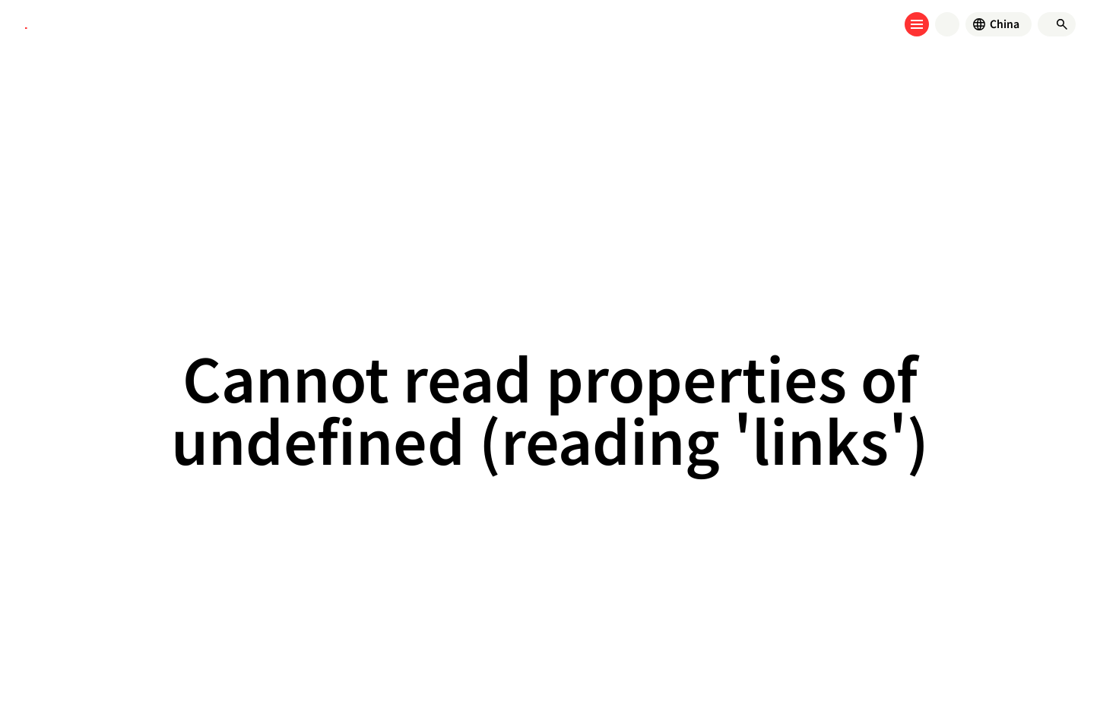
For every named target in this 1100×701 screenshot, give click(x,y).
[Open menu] (917, 24)
